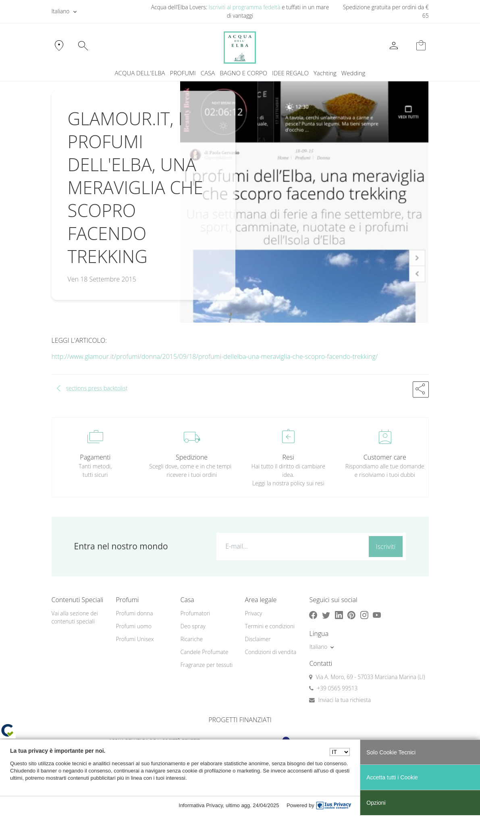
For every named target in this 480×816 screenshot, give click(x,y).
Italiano (61, 11)
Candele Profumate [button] (204, 652)
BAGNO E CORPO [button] (243, 73)
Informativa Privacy (201, 805)
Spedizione (192, 457)
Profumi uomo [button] (134, 626)
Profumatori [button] (195, 613)
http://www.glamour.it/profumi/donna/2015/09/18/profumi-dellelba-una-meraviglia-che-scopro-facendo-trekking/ (215, 356)
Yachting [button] (325, 73)
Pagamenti (95, 457)
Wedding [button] (353, 73)
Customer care (385, 457)
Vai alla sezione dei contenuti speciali (75, 617)
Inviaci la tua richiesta (344, 700)
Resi (288, 457)
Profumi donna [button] (134, 613)
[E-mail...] (291, 546)
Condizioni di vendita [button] (270, 652)
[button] (421, 389)
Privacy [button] (253, 613)
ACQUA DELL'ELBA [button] (140, 73)
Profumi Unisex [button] (135, 639)
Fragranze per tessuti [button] (206, 665)
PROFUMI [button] (183, 73)
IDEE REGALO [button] (290, 73)
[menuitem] (325, 73)
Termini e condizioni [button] (270, 626)
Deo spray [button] (192, 626)
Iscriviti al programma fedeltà (245, 7)
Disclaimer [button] (257, 639)
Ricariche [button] (191, 639)
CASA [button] (208, 73)
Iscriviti (386, 546)
